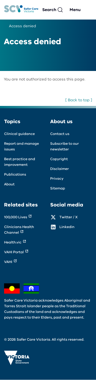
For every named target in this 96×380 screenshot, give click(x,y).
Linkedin (66, 226)
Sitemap (57, 188)
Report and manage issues (21, 146)
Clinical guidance (19, 133)
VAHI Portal (14, 252)
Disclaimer (59, 168)
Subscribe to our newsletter (64, 146)
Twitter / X (68, 217)
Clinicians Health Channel (19, 229)
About (9, 184)
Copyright (59, 159)
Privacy (56, 178)
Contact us (59, 133)
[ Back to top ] (78, 100)
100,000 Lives (15, 217)
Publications (15, 174)
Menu (75, 10)
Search (49, 10)
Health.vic (13, 242)
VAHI (8, 261)
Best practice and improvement (19, 162)
